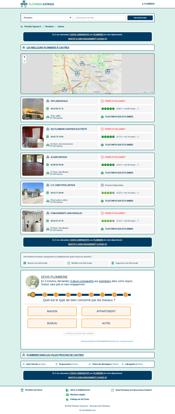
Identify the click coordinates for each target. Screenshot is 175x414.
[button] (82, 63)
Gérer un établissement (80, 390)
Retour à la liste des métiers (79, 333)
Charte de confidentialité (88, 341)
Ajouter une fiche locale (37, 263)
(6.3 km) (36, 364)
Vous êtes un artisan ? (126, 341)
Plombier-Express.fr (32, 27)
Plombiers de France (33, 390)
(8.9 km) (134, 364)
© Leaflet (144, 92)
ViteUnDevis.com (114, 341)
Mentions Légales (77, 395)
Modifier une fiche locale (81, 263)
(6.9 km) (68, 364)
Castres (61, 27)
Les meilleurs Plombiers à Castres (48, 47)
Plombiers (149, 4)
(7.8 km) (105, 364)
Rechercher (140, 18)
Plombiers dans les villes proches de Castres (55, 355)
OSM (152, 92)
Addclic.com (90, 410)
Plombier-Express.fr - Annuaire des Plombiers (91, 406)
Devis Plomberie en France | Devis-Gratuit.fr (134, 390)
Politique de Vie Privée (79, 399)
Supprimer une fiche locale (127, 263)
